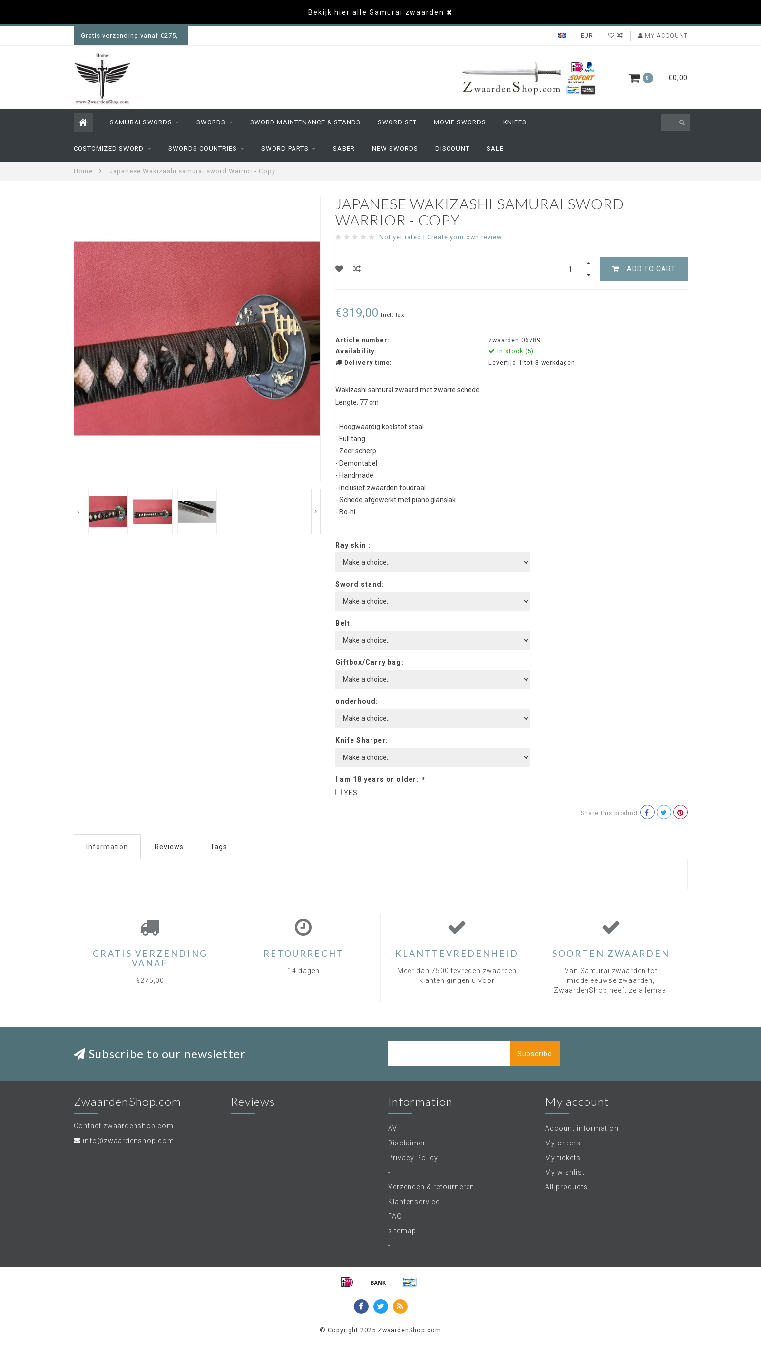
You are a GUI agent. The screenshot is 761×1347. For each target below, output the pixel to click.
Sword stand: (359, 584)
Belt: (343, 623)
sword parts (285, 148)
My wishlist (565, 1172)
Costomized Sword (109, 148)
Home (83, 171)
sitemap (402, 1231)
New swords (395, 148)
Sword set (397, 122)
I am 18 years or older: (379, 779)
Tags (218, 847)
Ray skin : (353, 545)
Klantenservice (414, 1201)
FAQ (395, 1216)
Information (107, 847)
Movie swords (460, 122)
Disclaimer (407, 1143)
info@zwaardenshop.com (128, 1140)
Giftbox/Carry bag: (369, 662)
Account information (582, 1128)
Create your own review (464, 237)
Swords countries (202, 148)
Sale (495, 148)
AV (392, 1128)
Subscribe (534, 1054)
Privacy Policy (413, 1158)
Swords (211, 122)
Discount (452, 148)
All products (566, 1187)
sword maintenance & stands (305, 122)
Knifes (515, 122)
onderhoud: (356, 701)
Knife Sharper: (361, 740)
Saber (344, 148)
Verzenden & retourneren (431, 1187)
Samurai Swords (141, 122)
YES (351, 792)
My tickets (563, 1158)
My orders (563, 1143)
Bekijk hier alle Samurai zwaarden (376, 12)
